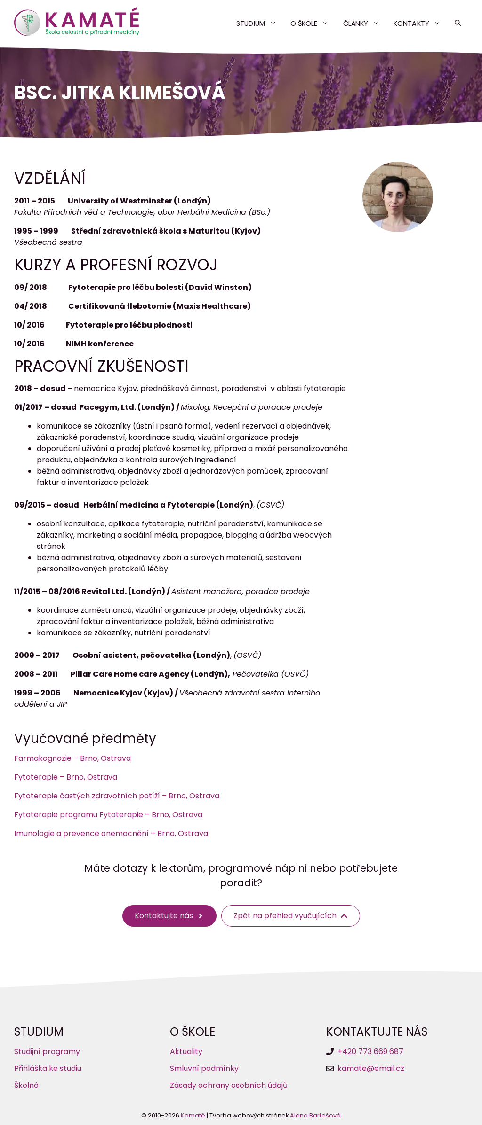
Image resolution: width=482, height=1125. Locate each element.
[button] (458, 23)
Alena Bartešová (315, 1115)
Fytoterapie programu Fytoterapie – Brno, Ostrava (108, 814)
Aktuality (186, 1051)
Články (365, 23)
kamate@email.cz (370, 1068)
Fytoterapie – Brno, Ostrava (65, 777)
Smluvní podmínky (204, 1068)
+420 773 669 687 (370, 1051)
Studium (259, 23)
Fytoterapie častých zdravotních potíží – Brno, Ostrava (116, 795)
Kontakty (421, 23)
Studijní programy (47, 1051)
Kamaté (193, 1115)
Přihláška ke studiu (47, 1068)
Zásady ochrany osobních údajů (229, 1085)
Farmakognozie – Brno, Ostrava (72, 758)
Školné (26, 1085)
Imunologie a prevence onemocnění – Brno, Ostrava (111, 833)
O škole (313, 23)
